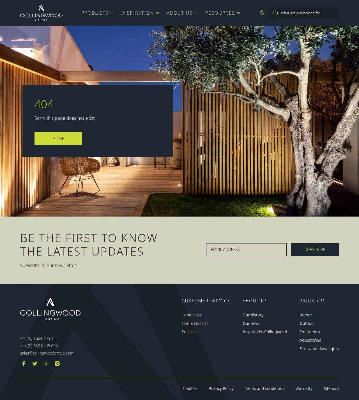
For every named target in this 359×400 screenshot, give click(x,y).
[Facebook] (23, 364)
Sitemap (331, 388)
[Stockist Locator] (262, 12)
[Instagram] (57, 364)
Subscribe (315, 249)
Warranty (304, 388)
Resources (222, 13)
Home (58, 138)
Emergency (310, 331)
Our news (251, 323)
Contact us (191, 315)
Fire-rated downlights (319, 348)
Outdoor (307, 323)
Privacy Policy (221, 388)
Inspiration (139, 13)
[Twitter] (34, 364)
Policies (188, 331)
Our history (253, 315)
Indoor (306, 315)
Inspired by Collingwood (265, 331)
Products (96, 13)
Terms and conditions (264, 388)
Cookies (190, 388)
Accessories (310, 340)
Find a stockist (195, 323)
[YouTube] (46, 364)
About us (181, 13)
